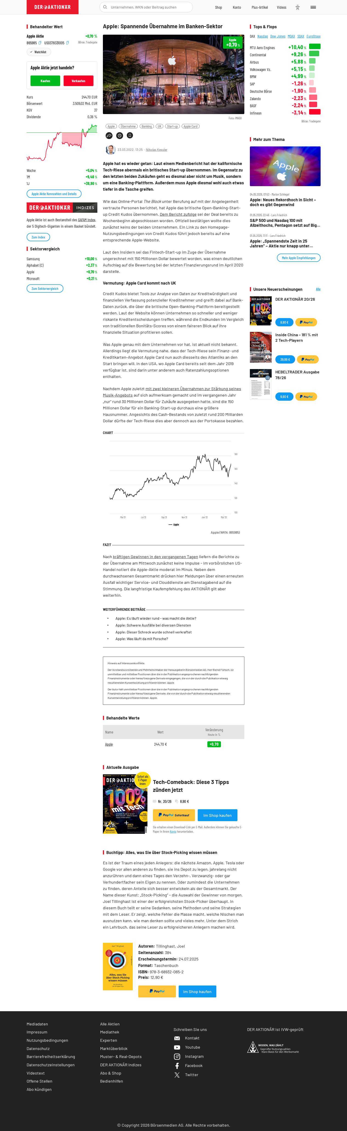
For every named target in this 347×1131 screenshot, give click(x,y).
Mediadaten (37, 1023)
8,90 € (284, 322)
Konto (173, 831)
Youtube (187, 1047)
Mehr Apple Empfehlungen (299, 257)
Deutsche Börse (261, 91)
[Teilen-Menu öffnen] (109, 135)
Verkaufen (78, 80)
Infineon (256, 113)
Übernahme (128, 126)
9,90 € (284, 396)
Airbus (254, 62)
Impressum (37, 1031)
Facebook (188, 1065)
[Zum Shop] (219, 7)
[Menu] (312, 7)
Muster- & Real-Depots (121, 1056)
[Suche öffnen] (105, 7)
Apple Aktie (35, 36)
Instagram (189, 1056)
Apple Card (190, 126)
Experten (108, 1040)
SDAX (300, 36)
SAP (252, 83)
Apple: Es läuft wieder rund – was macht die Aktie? (156, 618)
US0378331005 (56, 42)
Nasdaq (262, 36)
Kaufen (45, 80)
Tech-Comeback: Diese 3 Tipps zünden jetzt (191, 785)
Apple (111, 126)
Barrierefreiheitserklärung (51, 1056)
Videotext (36, 1072)
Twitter (186, 1074)
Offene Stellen (39, 1080)
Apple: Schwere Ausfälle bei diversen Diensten (153, 625)
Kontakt (187, 1037)
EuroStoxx (314, 36)
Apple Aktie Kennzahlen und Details (54, 193)
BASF (253, 105)
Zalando (255, 98)
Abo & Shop (110, 1072)
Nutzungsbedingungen (47, 1040)
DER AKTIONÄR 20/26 (295, 299)
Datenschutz (38, 1048)
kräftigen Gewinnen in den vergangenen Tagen (155, 556)
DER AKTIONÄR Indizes (120, 1064)
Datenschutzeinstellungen (51, 1064)
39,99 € (285, 359)
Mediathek (109, 1031)
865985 (34, 42)
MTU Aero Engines (262, 47)
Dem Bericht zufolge (178, 214)
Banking (147, 126)
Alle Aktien (110, 1023)
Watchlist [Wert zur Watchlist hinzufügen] (40, 52)
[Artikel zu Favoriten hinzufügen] (130, 135)
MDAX (291, 36)
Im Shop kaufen (217, 815)
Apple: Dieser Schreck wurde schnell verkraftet (154, 632)
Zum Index (38, 237)
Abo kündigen (39, 1089)
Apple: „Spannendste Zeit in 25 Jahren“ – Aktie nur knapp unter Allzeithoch (279, 243)
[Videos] (281, 7)
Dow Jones (277, 36)
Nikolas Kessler (156, 149)
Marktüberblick (113, 1048)
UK (159, 126)
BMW (253, 76)
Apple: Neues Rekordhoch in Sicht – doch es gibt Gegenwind (283, 202)
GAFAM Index (86, 219)
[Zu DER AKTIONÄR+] (259, 7)
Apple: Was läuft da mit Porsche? (142, 638)
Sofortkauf (174, 815)
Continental (258, 54)
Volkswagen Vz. (260, 69)
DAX (252, 36)
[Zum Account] (237, 7)
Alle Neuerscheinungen (313, 289)
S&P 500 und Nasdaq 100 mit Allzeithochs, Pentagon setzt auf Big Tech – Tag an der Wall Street (283, 222)
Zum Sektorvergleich (45, 288)
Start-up (172, 126)
